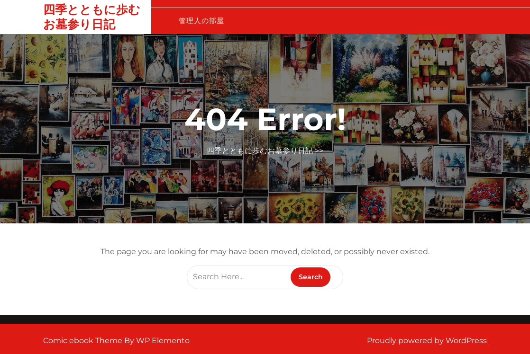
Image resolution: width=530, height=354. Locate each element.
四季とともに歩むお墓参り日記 (91, 16)
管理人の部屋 (201, 20)
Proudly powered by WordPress (427, 340)
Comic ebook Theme (83, 340)
